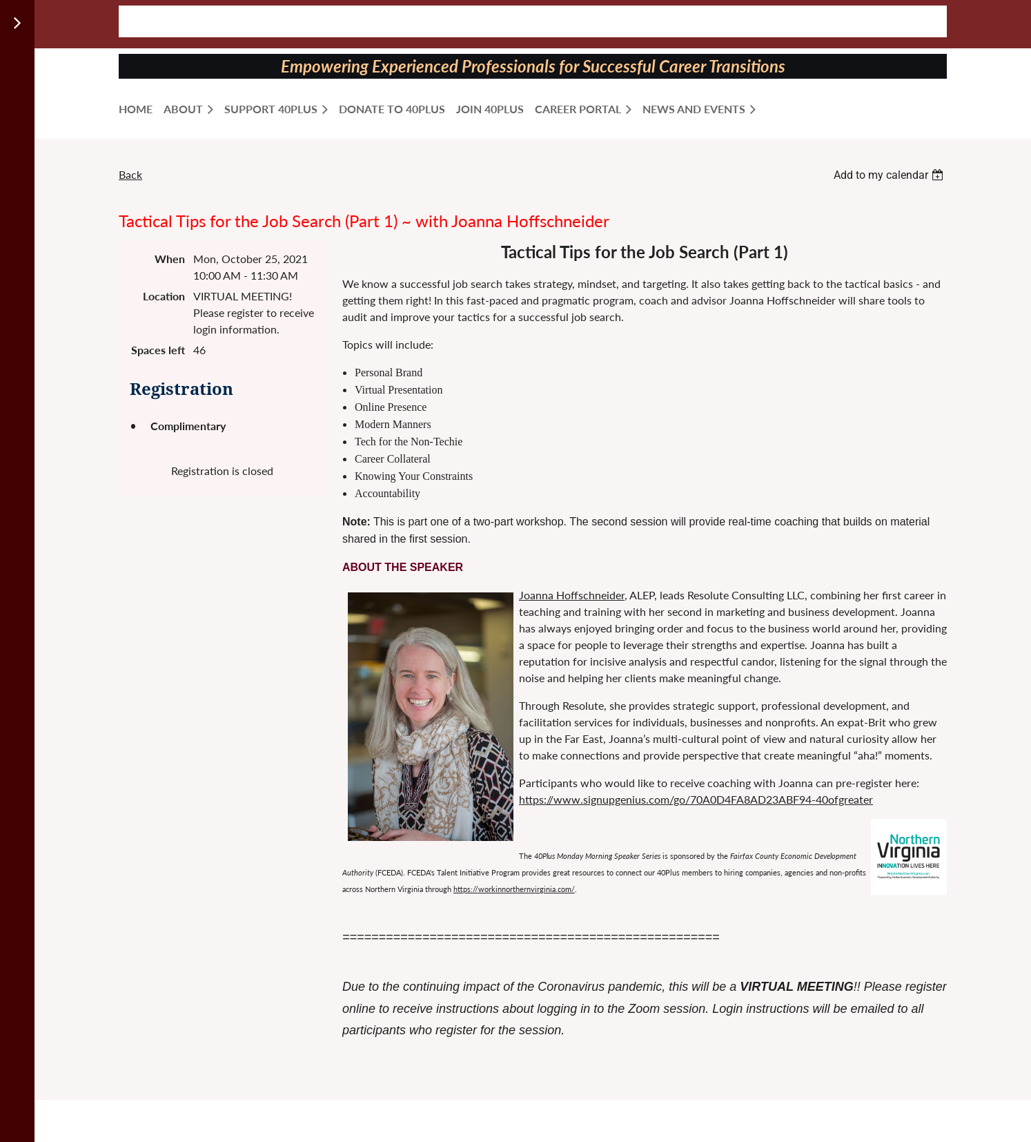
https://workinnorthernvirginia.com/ (514, 888)
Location (164, 295)
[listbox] (890, 175)
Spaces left (158, 349)
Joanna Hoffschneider (572, 594)
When (170, 258)
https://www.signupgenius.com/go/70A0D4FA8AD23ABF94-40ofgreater (696, 799)
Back (130, 174)
